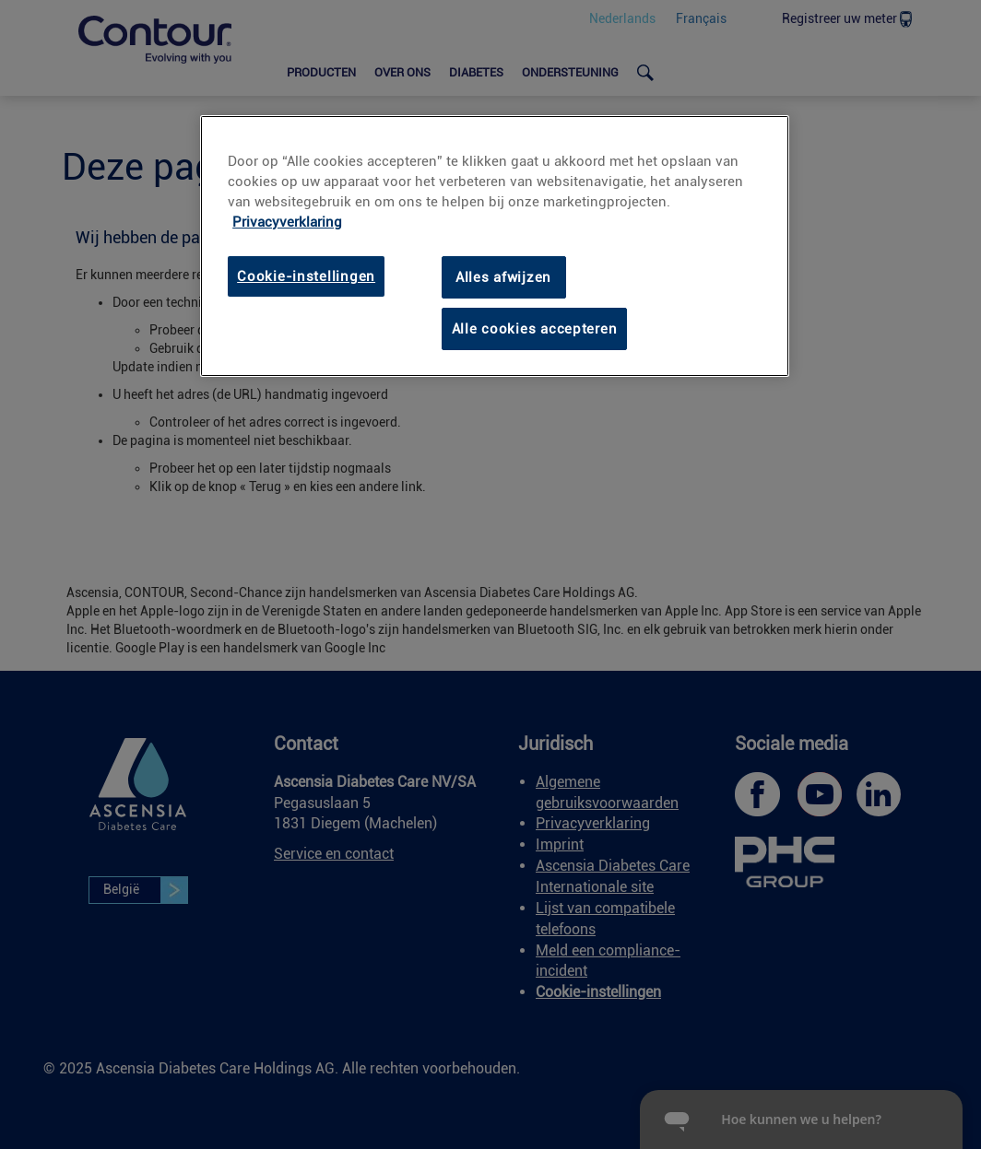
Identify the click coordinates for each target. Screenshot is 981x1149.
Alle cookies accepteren (535, 329)
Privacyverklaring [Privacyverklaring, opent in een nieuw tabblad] (287, 222)
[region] (494, 246)
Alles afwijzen (503, 277)
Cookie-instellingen (306, 276)
